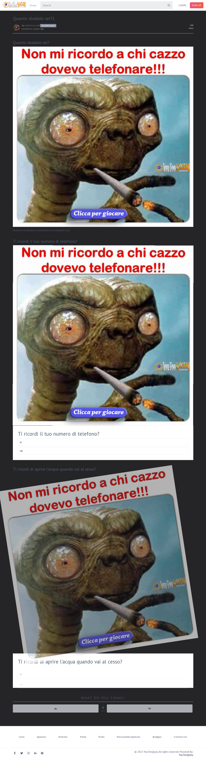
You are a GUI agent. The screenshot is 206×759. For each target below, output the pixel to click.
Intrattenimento (48, 25)
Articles (62, 736)
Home (33, 5)
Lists (22, 736)
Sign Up (196, 5)
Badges (157, 736)
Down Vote (150, 708)
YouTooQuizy (186, 754)
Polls (101, 736)
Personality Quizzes (128, 736)
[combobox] (106, 5)
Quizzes (41, 736)
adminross (31, 25)
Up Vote (56, 708)
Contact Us (180, 736)
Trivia (83, 736)
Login (182, 5)
